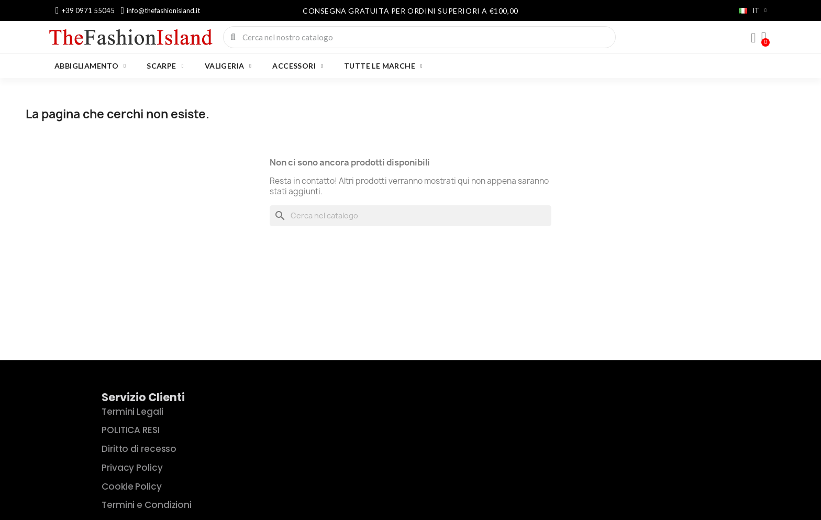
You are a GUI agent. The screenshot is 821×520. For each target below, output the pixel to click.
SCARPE (165, 66)
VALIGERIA (228, 66)
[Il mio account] (753, 38)
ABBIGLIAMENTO (90, 66)
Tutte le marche (383, 66)
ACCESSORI (297, 66)
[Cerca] (410, 215)
